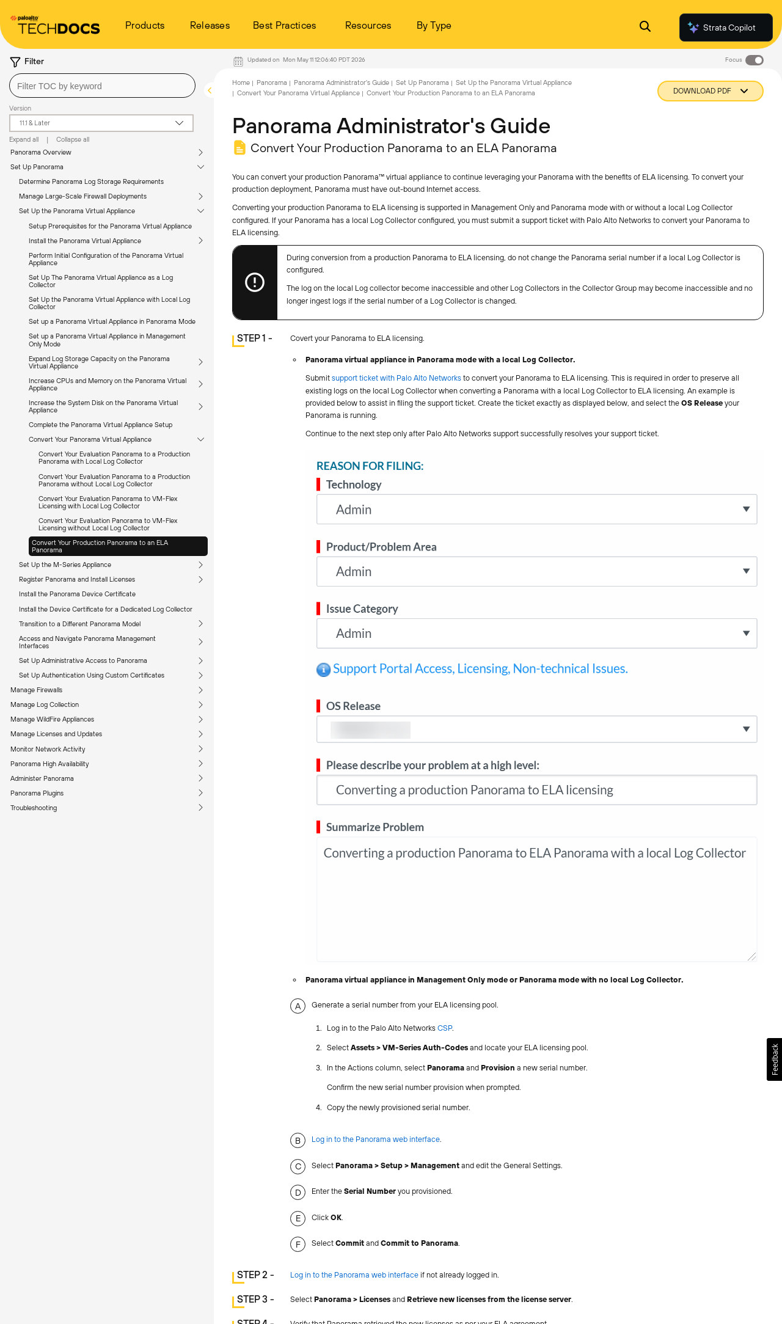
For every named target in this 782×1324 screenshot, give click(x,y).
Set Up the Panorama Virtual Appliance (77, 210)
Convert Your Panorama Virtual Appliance (90, 439)
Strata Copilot (721, 27)
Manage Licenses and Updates (56, 733)
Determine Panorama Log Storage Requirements (91, 181)
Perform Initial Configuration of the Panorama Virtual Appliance (106, 259)
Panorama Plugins (37, 793)
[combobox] (102, 85)
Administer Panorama (42, 778)
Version (20, 108)
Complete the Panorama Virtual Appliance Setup (100, 424)
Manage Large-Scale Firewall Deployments (83, 196)
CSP (444, 1028)
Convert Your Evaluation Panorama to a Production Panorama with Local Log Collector (114, 457)
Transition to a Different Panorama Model (80, 623)
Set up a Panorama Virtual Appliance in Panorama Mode (112, 321)
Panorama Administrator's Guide (341, 82)
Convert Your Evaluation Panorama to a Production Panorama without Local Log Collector (114, 480)
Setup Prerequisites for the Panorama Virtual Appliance (110, 226)
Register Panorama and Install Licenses (77, 579)
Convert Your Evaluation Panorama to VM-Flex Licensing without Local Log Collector (107, 524)
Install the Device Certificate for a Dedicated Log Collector (105, 609)
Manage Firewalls (36, 689)
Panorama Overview (40, 152)
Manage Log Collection (44, 704)
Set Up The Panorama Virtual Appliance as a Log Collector (101, 281)
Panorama (272, 82)
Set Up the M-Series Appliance (65, 564)
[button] (774, 1059)
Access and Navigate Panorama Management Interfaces (87, 642)
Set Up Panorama (37, 166)
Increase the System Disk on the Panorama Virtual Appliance (103, 406)
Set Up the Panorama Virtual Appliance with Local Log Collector (109, 303)
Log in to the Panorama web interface (376, 1139)
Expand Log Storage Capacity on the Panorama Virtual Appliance (99, 362)
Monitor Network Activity (47, 749)
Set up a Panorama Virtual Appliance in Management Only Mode (107, 339)
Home (241, 82)
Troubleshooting (33, 807)
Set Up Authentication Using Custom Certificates (91, 675)
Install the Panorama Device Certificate (77, 594)
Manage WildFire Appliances (52, 719)
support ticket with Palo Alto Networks (396, 377)
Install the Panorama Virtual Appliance (85, 240)
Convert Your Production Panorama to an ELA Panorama (100, 546)
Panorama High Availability (49, 763)
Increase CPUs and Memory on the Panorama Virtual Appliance (107, 384)
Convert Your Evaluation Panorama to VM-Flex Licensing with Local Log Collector (107, 502)
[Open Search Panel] (645, 28)
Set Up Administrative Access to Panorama (83, 660)
